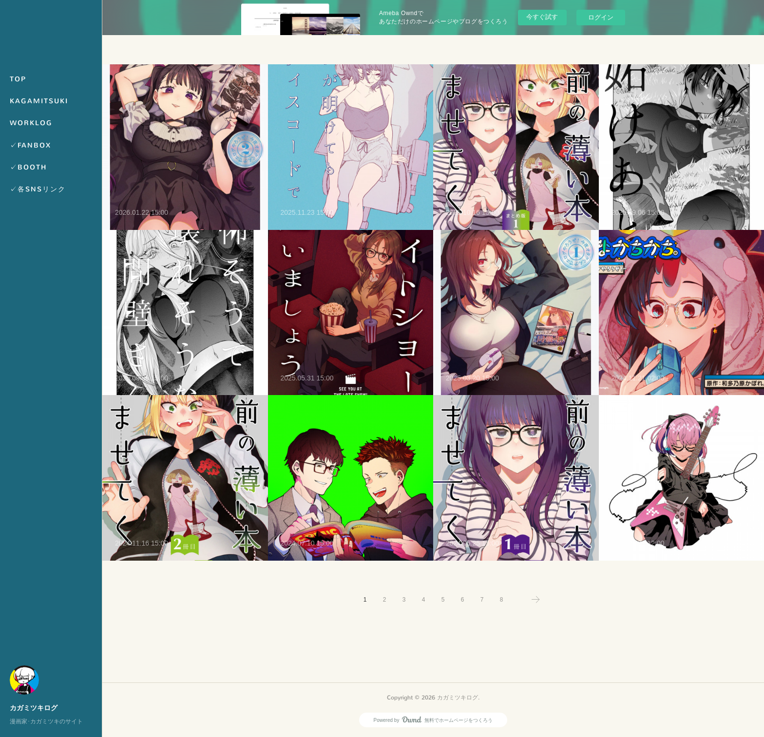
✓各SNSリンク (38, 189)
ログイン (600, 17)
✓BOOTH (28, 167)
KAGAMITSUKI (39, 101)
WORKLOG (31, 123)
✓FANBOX (30, 145)
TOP (18, 79)
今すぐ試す (542, 16)
